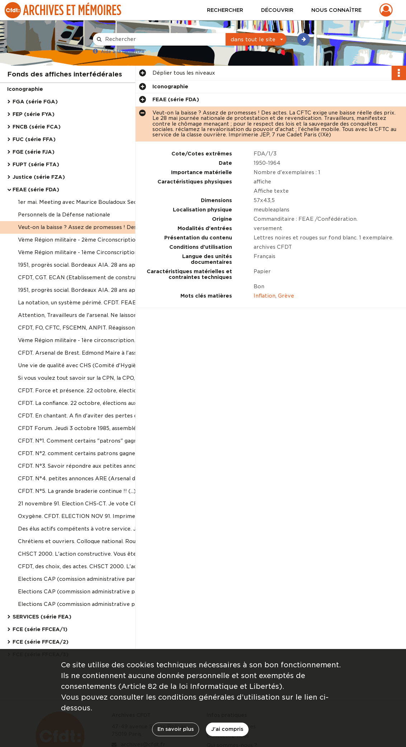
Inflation (264, 296)
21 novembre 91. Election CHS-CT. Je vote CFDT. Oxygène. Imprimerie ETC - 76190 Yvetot (89, 503)
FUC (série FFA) (34, 139)
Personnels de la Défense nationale (64, 215)
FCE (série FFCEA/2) (41, 642)
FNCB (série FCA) (37, 127)
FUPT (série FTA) (36, 164)
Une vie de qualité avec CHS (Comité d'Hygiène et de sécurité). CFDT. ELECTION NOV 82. (89, 365)
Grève (286, 296)
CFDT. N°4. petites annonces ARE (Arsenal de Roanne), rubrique (89, 478)
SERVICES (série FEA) (42, 617)
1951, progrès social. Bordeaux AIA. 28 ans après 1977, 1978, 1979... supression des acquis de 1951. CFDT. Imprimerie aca (89, 265)
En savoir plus (175, 729)
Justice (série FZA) (39, 177)
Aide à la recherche (123, 51)
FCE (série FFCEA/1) (40, 629)
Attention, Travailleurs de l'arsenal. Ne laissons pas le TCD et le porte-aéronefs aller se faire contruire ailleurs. (89, 315)
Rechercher (225, 10)
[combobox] (256, 39)
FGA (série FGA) (35, 101)
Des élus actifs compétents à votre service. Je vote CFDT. (89, 529)
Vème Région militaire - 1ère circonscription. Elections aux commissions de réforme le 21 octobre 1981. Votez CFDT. (89, 340)
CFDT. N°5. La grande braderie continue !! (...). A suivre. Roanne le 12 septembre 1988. (89, 491)
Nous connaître (336, 10)
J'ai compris (227, 729)
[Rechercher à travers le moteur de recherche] (163, 39)
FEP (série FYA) (34, 114)
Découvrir (277, 10)
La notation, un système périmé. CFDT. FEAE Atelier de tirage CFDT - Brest (89, 302)
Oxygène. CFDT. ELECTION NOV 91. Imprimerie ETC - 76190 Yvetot (89, 516)
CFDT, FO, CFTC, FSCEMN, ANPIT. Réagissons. (78, 328)
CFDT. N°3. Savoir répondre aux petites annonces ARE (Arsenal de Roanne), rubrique (89, 466)
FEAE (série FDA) (36, 189)
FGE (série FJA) (34, 152)
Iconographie (25, 89)
